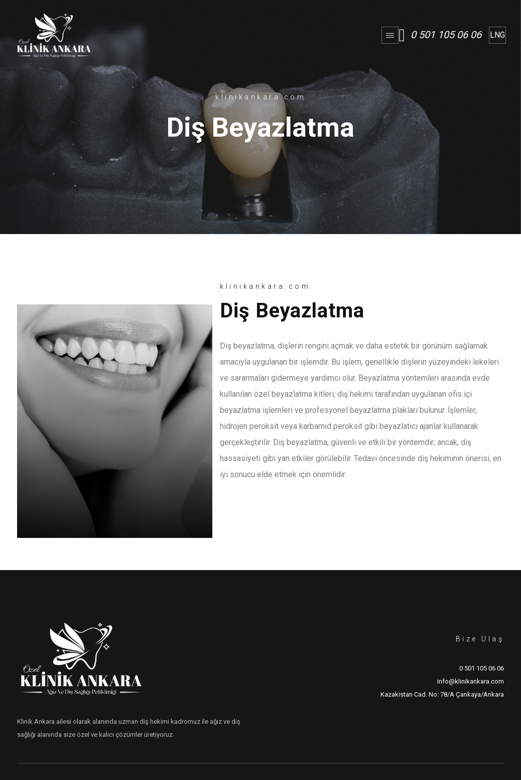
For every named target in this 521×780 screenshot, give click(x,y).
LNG (497, 35)
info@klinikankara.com (470, 681)
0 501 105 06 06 (446, 35)
